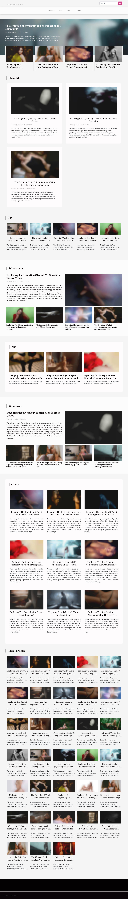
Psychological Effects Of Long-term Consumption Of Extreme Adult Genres (64, 736)
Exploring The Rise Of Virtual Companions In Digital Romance (77, 67)
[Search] (108, 3)
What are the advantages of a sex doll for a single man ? (110, 798)
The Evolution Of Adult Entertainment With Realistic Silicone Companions (34, 183)
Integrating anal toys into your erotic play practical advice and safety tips (62, 378)
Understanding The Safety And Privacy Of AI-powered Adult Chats (17, 798)
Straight (50, 11)
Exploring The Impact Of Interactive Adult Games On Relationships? (64, 513)
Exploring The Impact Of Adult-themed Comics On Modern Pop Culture (77, 327)
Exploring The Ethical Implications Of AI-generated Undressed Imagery (110, 242)
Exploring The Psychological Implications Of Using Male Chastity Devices (17, 68)
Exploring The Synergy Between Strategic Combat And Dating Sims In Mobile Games (101, 378)
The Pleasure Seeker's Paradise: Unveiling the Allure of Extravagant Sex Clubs (106, 465)
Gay (60, 11)
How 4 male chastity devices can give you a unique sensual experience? (40, 830)
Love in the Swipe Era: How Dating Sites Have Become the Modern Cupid (47, 68)
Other (78, 11)
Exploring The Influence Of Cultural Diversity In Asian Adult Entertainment (87, 799)
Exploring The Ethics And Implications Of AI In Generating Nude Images (108, 67)
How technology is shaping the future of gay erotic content (17, 241)
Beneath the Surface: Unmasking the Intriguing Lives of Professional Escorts (110, 830)
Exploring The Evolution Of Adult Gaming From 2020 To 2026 (101, 513)
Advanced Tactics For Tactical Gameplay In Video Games (111, 736)
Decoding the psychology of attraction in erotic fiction (34, 120)
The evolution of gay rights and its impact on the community (33, 27)
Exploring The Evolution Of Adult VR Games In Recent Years (64, 241)
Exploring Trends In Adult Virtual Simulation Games (64, 613)
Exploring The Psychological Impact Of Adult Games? (26, 613)
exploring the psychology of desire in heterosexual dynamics (93, 120)
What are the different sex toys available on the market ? (47, 326)
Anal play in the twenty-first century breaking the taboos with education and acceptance (25, 378)
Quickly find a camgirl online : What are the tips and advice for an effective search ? (64, 830)
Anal (69, 11)
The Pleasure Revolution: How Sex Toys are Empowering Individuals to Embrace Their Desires (19, 465)
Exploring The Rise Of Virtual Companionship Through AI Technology (101, 615)
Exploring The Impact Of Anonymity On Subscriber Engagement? (64, 565)
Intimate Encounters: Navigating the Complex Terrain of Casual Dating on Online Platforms (64, 861)
